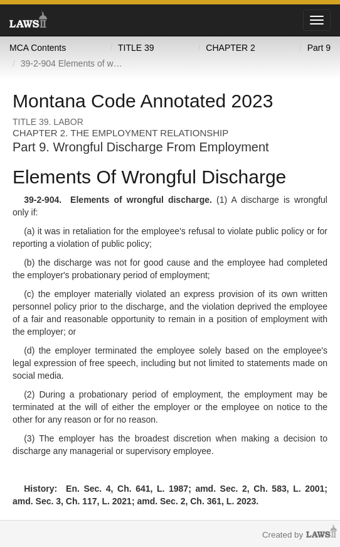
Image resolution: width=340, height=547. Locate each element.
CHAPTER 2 (230, 48)
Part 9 (319, 48)
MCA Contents (37, 48)
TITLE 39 (136, 48)
